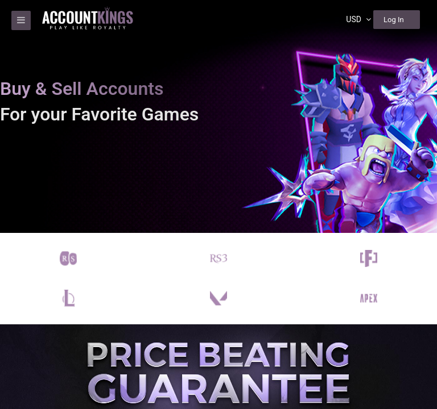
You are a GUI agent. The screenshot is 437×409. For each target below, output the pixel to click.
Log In (394, 19)
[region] (218, 204)
